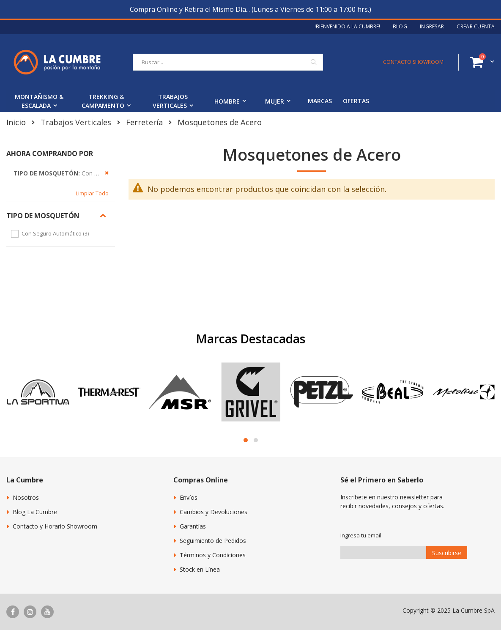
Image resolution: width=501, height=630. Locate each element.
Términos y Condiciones (213, 555)
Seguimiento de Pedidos (213, 541)
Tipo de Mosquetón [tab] (42, 215)
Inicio (16, 122)
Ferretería (144, 122)
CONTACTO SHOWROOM (413, 62)
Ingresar (432, 26)
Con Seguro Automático (56, 233)
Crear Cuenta (476, 26)
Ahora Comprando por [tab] (49, 153)
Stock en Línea (200, 569)
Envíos (188, 497)
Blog (400, 26)
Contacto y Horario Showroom (55, 526)
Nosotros (26, 497)
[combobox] (228, 62)
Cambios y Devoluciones (213, 512)
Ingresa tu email (360, 535)
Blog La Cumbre (35, 512)
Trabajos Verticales (76, 122)
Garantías (193, 526)
